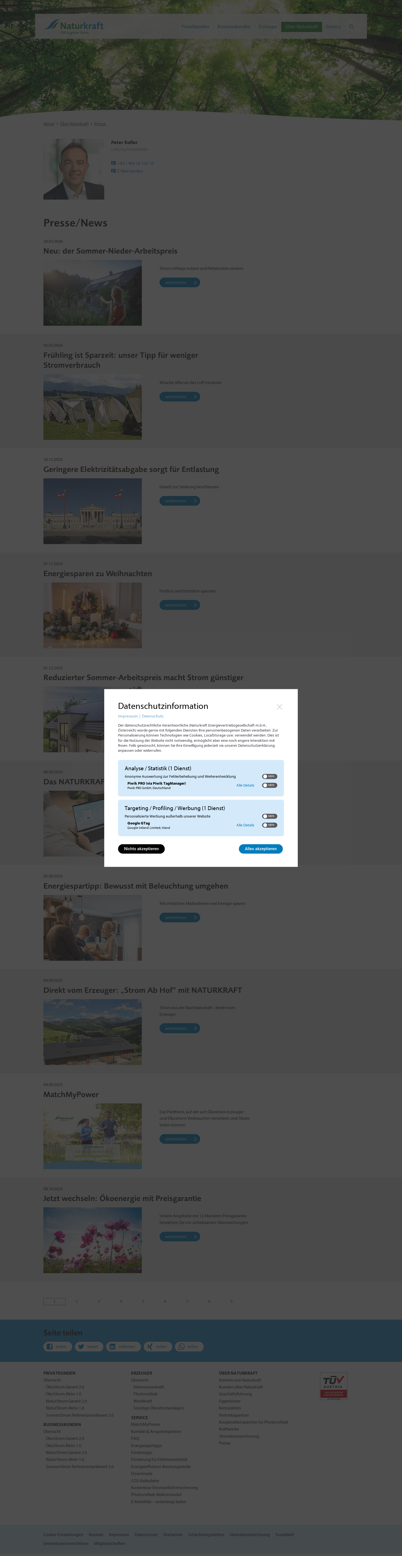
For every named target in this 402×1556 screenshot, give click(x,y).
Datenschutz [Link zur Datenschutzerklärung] (152, 716)
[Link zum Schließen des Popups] (279, 706)
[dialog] (201, 778)
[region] (201, 799)
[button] (265, 776)
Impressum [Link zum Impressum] (128, 716)
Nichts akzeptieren (141, 849)
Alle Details (245, 785)
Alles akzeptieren (261, 849)
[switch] (269, 776)
